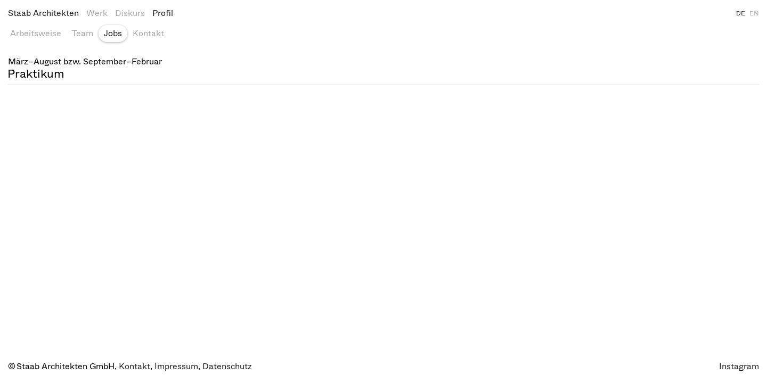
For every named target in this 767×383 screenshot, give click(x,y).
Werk (97, 13)
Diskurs (130, 13)
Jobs (113, 33)
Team (82, 33)
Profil (162, 13)
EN (754, 13)
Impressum (176, 366)
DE (740, 13)
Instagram (739, 366)
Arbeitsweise (35, 33)
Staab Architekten (43, 13)
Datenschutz (227, 366)
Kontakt (148, 33)
